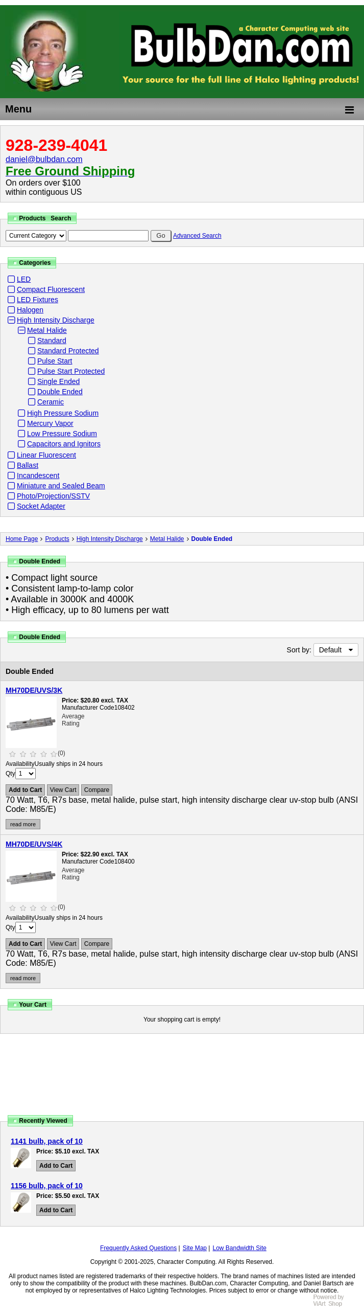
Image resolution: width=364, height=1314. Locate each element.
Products (57, 538)
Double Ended (60, 392)
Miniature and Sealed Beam (61, 486)
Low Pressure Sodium (62, 433)
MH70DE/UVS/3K (34, 690)
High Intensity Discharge (55, 320)
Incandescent (38, 475)
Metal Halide (47, 330)
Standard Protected (68, 351)
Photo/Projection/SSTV (53, 496)
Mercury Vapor (50, 423)
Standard (51, 340)
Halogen (30, 310)
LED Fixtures (37, 300)
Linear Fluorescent (46, 455)
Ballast (27, 465)
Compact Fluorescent (51, 289)
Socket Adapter (41, 506)
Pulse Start (54, 361)
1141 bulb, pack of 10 (47, 1141)
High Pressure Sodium (63, 413)
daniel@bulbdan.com (44, 159)
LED (24, 279)
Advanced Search (197, 235)
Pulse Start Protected (71, 371)
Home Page (22, 538)
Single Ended (58, 381)
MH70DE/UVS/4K (34, 844)
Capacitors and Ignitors (64, 444)
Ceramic (50, 402)
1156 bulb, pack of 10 (47, 1186)
